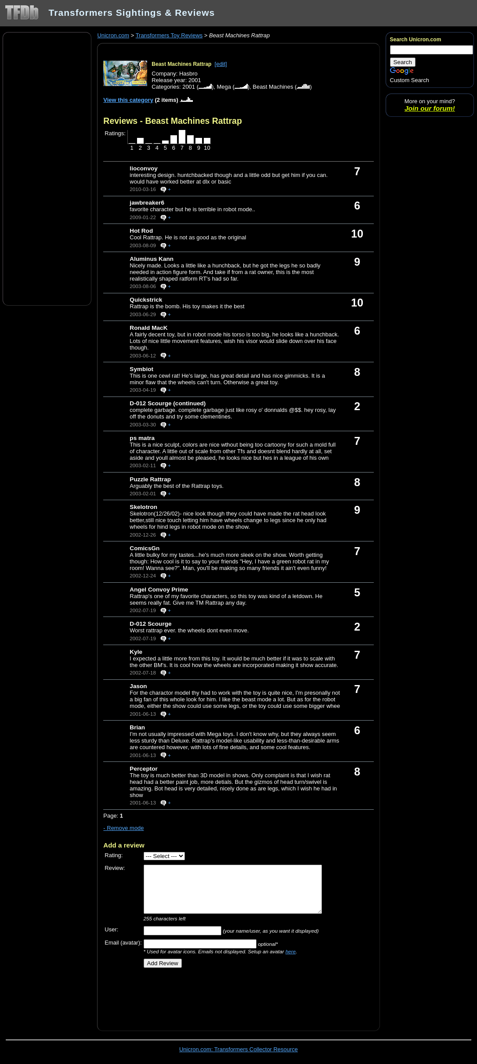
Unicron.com (113, 35)
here (290, 951)
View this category (128, 100)
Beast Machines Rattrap (181, 64)
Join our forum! (430, 108)
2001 (188, 86)
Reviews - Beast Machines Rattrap (172, 121)
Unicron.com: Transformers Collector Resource (238, 1049)
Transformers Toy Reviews (169, 35)
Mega (224, 86)
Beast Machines (273, 86)
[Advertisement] (47, 168)
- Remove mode (123, 828)
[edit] (221, 64)
